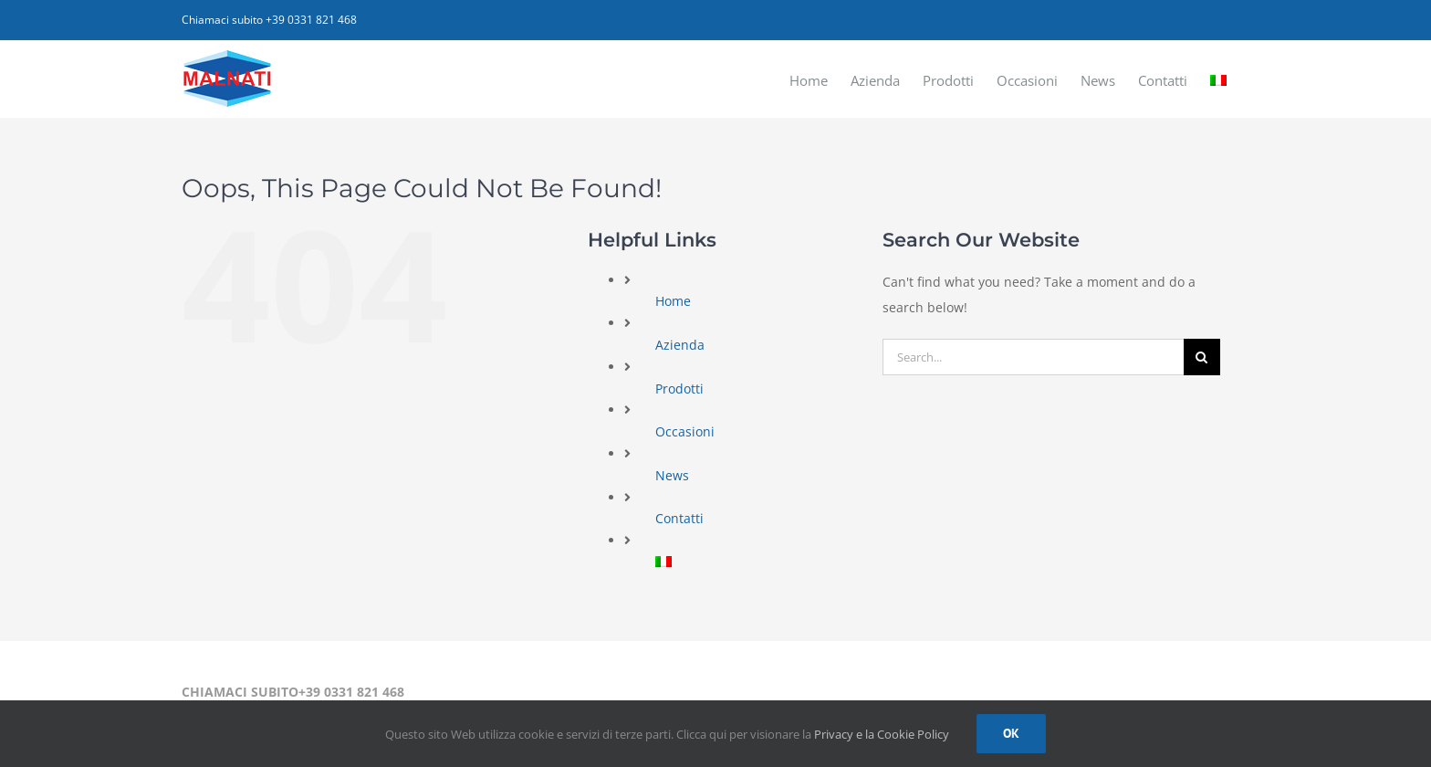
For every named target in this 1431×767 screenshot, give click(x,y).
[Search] (1202, 357)
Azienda (680, 344)
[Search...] (1033, 357)
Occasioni (685, 431)
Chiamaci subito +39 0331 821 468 (269, 19)
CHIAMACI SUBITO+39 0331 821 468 (293, 691)
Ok (1011, 733)
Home (673, 301)
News (672, 475)
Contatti (679, 518)
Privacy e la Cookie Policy (881, 734)
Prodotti (679, 388)
